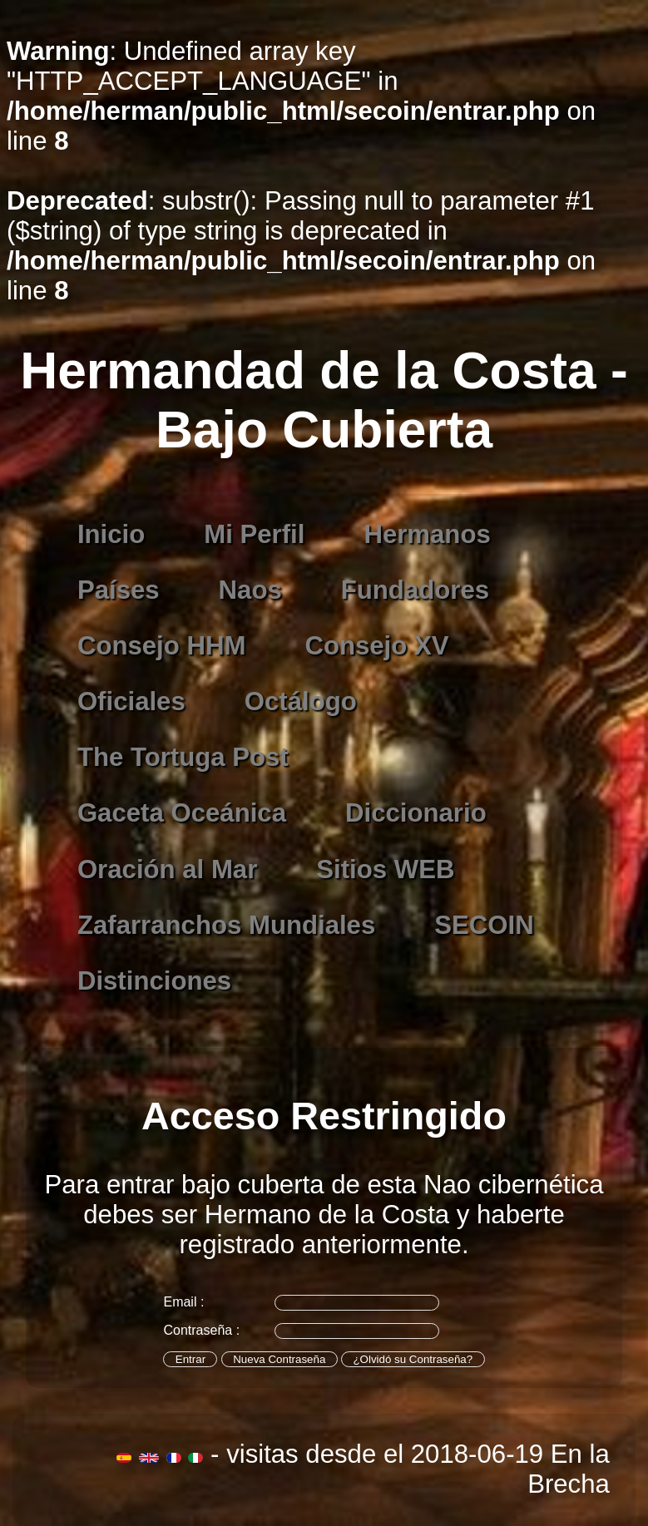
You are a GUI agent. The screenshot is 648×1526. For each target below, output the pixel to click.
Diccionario (416, 812)
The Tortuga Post (183, 757)
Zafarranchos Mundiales (226, 925)
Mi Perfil (254, 534)
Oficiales (131, 701)
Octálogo (301, 701)
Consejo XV (376, 645)
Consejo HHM (161, 645)
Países (118, 590)
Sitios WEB (385, 869)
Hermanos (427, 534)
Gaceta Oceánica (181, 812)
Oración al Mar (167, 869)
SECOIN (483, 925)
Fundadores (415, 590)
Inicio (111, 534)
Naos (250, 590)
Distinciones (154, 980)
